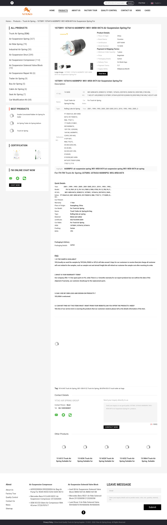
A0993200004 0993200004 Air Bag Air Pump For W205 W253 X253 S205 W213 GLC (46, 491)
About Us (76, 10)
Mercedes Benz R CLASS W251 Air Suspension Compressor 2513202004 (45, 497)
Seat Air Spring (16, 94)
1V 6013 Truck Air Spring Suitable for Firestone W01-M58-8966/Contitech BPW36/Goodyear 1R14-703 (63, 459)
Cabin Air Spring (16, 89)
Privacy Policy (48, 522)
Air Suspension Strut (18, 55)
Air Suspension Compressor (22, 60)
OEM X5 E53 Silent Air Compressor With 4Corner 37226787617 (46, 504)
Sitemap (9, 509)
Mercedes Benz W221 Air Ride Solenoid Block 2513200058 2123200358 (85, 497)
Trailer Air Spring (16, 78)
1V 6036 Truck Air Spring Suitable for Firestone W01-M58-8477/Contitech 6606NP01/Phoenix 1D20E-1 (85, 459)
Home (52, 10)
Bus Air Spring (15, 84)
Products (63, 10)
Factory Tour (90, 10)
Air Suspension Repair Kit (20, 73)
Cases (147, 10)
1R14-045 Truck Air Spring (68, 388)
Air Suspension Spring (19, 39)
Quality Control (109, 10)
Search (130, 3)
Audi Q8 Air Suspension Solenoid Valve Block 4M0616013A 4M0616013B (85, 490)
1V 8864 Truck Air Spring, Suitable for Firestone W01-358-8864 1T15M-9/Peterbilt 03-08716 (148, 459)
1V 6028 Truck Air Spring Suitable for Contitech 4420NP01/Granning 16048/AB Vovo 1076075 (106, 459)
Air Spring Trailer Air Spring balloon (29, 123)
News (138, 10)
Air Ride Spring (16, 44)
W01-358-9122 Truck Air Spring (88, 388)
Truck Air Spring (29, 21)
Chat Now (141, 3)
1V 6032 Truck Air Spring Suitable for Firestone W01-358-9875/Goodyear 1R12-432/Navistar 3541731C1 (127, 459)
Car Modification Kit (18, 100)
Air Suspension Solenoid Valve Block (26, 65)
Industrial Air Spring (18, 49)
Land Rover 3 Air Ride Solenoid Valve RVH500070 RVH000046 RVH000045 (84, 503)
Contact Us (126, 10)
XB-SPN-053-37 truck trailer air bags (112, 388)
